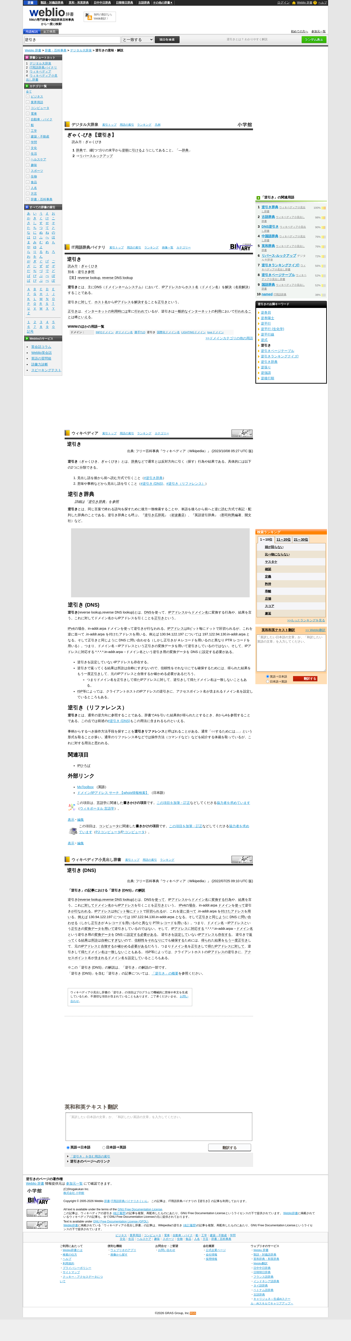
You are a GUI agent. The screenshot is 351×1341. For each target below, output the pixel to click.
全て (29, 91)
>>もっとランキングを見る (306, 620)
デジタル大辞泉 (81, 50)
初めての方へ (299, 31)
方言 (34, 193)
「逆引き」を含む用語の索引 (90, 1156)
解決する (141, 302)
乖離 (268, 591)
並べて (191, 911)
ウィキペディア (85, 433)
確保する (178, 940)
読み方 (73, 266)
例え (81, 917)
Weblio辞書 (290, 1213)
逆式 (264, 340)
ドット (138, 911)
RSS (193, 1313)
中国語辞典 (270, 236)
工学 (34, 131)
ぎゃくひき (89, 266)
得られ (206, 940)
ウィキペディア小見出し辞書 (96, 860)
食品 (34, 182)
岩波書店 (178, 515)
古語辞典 (144, 2)
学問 (34, 142)
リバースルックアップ (96, 156)
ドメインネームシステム (123, 287)
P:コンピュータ (133, 832)
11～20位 (284, 539)
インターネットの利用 (101, 311)
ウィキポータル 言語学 (97, 808)
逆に (183, 911)
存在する (224, 934)
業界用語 (37, 102)
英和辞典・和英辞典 (266, 1258)
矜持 (268, 584)
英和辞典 (268, 246)
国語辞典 (268, 285)
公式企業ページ (216, 1250)
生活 (34, 153)
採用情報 (211, 1258)
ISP (80, 691)
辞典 (79, 150)
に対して (84, 302)
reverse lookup (89, 278)
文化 (34, 148)
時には (123, 311)
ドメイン (225, 905)
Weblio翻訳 (260, 1263)
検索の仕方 (70, 1254)
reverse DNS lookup (117, 278)
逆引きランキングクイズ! (280, 265)
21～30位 (301, 539)
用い (128, 923)
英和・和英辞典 (79, 2)
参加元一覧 (318, 31)
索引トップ (109, 124)
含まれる (101, 958)
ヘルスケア (38, 159)
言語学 (102, 803)
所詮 (94, 940)
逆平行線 (267, 334)
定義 (268, 576)
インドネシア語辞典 (266, 1281)
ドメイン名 (210, 287)
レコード (115, 923)
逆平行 (266, 323)
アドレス (237, 911)
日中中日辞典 (102, 2)
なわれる (84, 911)
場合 (192, 905)
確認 (268, 569)
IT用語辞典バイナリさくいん (129, 1201)
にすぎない (116, 940)
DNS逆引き (270, 226)
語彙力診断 (39, 364)
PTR (156, 923)
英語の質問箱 (41, 358)
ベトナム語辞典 (263, 1290)
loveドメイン (215, 332)
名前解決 (241, 287)
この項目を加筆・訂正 (173, 803)
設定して (181, 934)
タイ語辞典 (260, 1285)
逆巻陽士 (267, 318)
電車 (34, 113)
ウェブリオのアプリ (123, 1250)
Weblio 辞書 (304, 2)
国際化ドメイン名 (168, 332)
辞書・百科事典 (56, 50)
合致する (107, 946)
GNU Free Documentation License (140, 1209)
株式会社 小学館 (73, 1193)
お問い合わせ (166, 1250)
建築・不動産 (40, 136)
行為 (228, 899)
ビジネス (37, 96)
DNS (98, 287)
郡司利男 (228, 515)
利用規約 (68, 1263)
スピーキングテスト (46, 370)
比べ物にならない (277, 554)
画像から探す (119, 1254)
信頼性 (139, 940)
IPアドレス (170, 287)
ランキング (144, 124)
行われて (141, 311)
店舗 (268, 598)
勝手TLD (139, 332)
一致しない (116, 952)
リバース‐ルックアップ (279, 255)
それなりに (156, 940)
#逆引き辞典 (153, 478)
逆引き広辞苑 (155, 515)
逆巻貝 (266, 312)
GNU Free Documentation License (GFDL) (120, 1221)
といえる (84, 317)
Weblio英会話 (41, 353)
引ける (137, 150)
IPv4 (71, 628)
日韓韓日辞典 (124, 2)
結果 (241, 899)
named (267, 294)
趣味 (34, 165)
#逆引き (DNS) (152, 483)
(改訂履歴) (119, 1213)
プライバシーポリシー (77, 1267)
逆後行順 (267, 378)
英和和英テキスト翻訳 (91, 1106)
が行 (74, 911)
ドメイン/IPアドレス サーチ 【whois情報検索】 (113, 793)
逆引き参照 (86, 272)
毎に (129, 911)
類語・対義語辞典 (52, 2)
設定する (133, 934)
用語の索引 (127, 124)
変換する (218, 899)
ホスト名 (191, 287)
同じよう (218, 917)
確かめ (123, 946)
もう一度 (231, 940)
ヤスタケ (271, 562)
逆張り (266, 367)
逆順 (125, 150)
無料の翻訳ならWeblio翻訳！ (103, 16)
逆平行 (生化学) (272, 329)
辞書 (30, 2)
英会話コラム (41, 347)
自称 (104, 940)
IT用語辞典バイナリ (88, 247)
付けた (226, 911)
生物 (34, 176)
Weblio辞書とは (73, 1250)
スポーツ (37, 171)
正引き (163, 302)
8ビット (120, 911)
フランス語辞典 (263, 1276)
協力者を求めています (233, 803)
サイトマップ (71, 1272)
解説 (141, 890)
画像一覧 (167, 247)
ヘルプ (322, 2)
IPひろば (84, 765)
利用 (218, 311)
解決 (228, 287)
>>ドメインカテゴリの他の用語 (229, 338)
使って (160, 899)
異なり (147, 923)
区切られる (154, 911)
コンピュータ (109, 826)
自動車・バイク (41, 119)
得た (211, 946)
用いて (109, 928)
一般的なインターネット (193, 311)
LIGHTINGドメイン (193, 332)
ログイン (283, 2)
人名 (34, 188)
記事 (91, 890)
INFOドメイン (105, 332)
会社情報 (211, 1254)
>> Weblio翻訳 (315, 630)
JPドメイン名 (124, 332)
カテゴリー (183, 247)
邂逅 (268, 613)
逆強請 (266, 373)
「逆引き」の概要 (165, 973)
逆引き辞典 (96, 502)
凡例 (157, 124)
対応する (197, 928)
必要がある (148, 934)
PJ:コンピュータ (108, 832)
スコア (269, 606)
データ (96, 928)
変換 (87, 928)
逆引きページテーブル (278, 275)
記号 (30, 331)
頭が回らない (274, 547)
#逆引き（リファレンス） (185, 483)
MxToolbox (85, 787)
